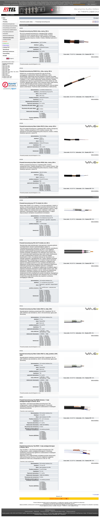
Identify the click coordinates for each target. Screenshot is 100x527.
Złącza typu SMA (6, 69)
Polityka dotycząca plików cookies (57, 522)
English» (11, 58)
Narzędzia (5, 33)
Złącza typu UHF (6, 72)
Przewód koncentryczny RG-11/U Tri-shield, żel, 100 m (35, 248)
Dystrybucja (6, 49)
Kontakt (5, 55)
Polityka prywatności (70, 522)
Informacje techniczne (8, 51)
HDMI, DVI (4, 64)
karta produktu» (95, 56)
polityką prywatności (79, 4)
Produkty (5, 21)
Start (4, 18)
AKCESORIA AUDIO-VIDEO (8, 61)
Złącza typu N (5, 68)
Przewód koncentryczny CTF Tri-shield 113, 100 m (33, 207)
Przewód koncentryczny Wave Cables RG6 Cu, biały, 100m (36, 315)
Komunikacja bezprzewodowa (10, 25)
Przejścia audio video (7, 77)
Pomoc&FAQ (6, 53)
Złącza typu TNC (6, 70)
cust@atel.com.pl (93, 12)
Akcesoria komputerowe (9, 23)
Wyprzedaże (6, 45)
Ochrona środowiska (44, 522)
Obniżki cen (6, 43)
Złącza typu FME (6, 67)
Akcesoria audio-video (8, 37)
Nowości (5, 41)
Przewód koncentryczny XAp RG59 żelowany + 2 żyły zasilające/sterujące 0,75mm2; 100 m (34, 409)
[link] (10, 86)
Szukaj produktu (7, 39)
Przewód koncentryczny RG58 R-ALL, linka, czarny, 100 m (36, 72)
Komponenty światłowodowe (10, 29)
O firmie (5, 19)
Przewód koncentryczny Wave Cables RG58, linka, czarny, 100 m (37, 165)
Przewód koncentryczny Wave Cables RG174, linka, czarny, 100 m (38, 128)
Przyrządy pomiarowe (8, 31)
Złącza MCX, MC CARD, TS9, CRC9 (10, 71)
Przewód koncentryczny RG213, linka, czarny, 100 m (34, 31)
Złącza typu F (5, 74)
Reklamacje (36, 522)
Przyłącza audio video (7, 76)
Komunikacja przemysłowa (9, 27)
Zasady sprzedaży (29, 522)
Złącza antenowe (6, 75)
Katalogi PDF (6, 47)
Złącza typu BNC (6, 65)
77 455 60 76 (84, 12)
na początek (95, 201)
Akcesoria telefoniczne (8, 35)
